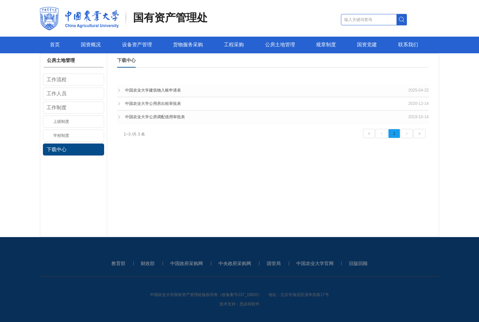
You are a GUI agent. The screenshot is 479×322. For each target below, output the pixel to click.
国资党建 (367, 44)
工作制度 (57, 107)
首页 (55, 44)
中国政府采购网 (186, 263)
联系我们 (408, 44)
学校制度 (61, 135)
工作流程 (57, 79)
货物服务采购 (188, 44)
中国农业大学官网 (315, 263)
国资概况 (91, 44)
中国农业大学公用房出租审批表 (153, 103)
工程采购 (234, 44)
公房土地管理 (280, 44)
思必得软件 (249, 304)
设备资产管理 (137, 44)
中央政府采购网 (235, 263)
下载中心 (57, 149)
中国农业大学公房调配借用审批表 (155, 117)
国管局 (274, 263)
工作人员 (57, 93)
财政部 (148, 263)
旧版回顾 (358, 263)
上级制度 (61, 121)
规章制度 (326, 44)
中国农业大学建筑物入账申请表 (153, 90)
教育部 (118, 263)
